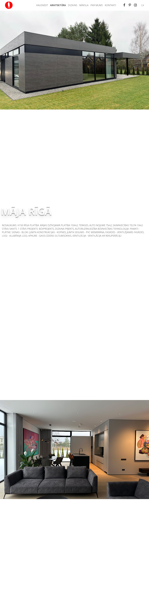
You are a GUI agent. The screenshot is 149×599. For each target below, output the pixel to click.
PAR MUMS (97, 5)
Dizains (72, 5)
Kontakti (110, 5)
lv (142, 5)
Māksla (83, 5)
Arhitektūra (58, 5)
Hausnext (42, 5)
